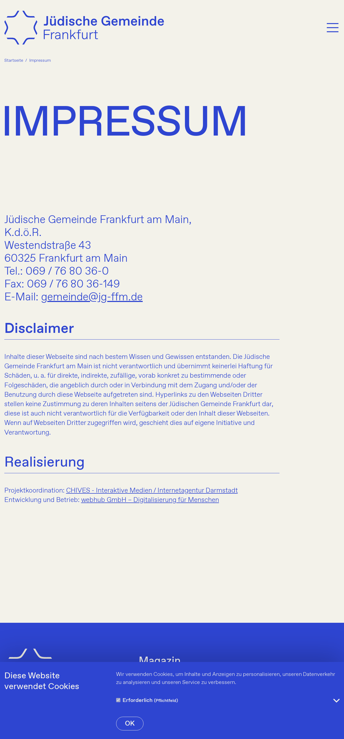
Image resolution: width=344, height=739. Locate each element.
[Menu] (333, 28)
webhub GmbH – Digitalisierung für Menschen (150, 500)
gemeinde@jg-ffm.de (92, 297)
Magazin (160, 661)
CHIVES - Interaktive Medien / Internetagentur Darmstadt (152, 490)
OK (130, 723)
